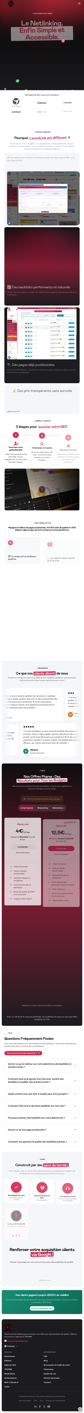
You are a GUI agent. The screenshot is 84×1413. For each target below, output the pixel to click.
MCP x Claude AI (11, 1382)
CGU (35, 1400)
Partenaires (49, 1369)
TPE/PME (8, 1369)
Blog (46, 1361)
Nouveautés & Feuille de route (57, 1365)
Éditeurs (7, 1361)
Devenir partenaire (52, 1378)
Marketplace (58, 808)
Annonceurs (9, 1356)
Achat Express (27, 808)
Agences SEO (10, 1365)
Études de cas (50, 1374)
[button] (10, 1346)
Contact (47, 1382)
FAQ (45, 1356)
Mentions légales (25, 1400)
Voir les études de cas (42, 1308)
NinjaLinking (43, 808)
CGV (41, 1400)
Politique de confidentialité (55, 1400)
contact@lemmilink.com (17, 1341)
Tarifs (6, 1387)
